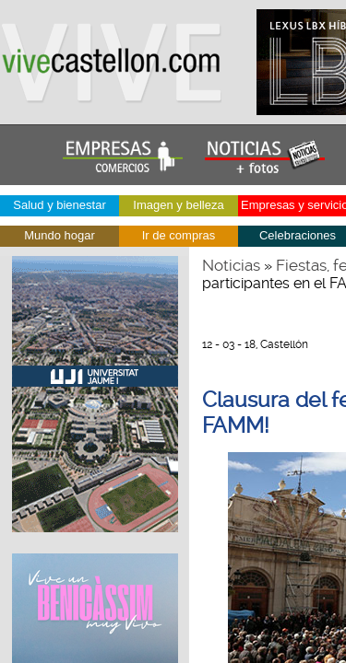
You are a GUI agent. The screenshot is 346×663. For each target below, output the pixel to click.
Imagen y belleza (178, 205)
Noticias (231, 265)
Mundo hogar (59, 235)
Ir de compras (178, 235)
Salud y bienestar (59, 205)
